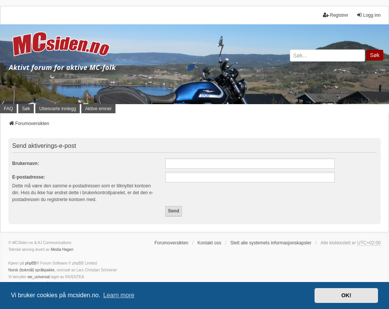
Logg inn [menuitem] (368, 15)
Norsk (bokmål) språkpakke (31, 270)
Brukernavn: (25, 163)
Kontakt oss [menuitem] (209, 243)
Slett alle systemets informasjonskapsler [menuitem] (270, 243)
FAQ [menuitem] (8, 108)
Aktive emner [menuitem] (98, 108)
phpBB (30, 263)
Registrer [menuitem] (335, 15)
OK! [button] (346, 295)
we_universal (38, 277)
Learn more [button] (118, 295)
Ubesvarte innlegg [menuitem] (57, 108)
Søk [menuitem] (26, 108)
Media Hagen (62, 249)
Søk (375, 55)
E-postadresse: (28, 177)
